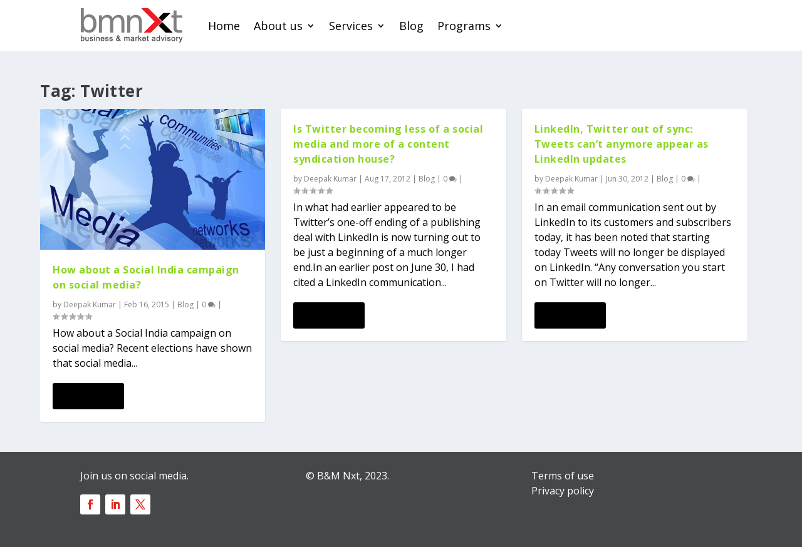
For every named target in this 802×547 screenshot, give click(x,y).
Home (224, 25)
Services (351, 25)
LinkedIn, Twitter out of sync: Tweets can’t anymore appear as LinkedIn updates (621, 144)
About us (278, 25)
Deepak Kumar (89, 304)
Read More (88, 396)
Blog (411, 25)
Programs (464, 25)
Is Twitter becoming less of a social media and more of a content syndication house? (388, 144)
